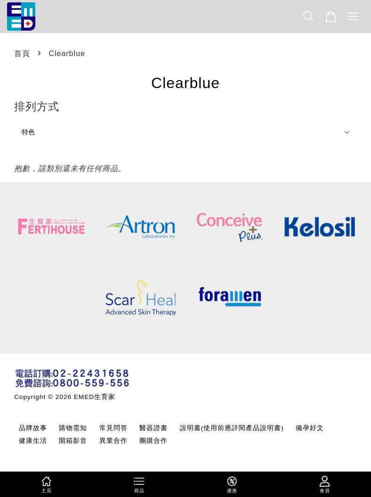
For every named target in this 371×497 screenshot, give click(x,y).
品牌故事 (33, 428)
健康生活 (33, 440)
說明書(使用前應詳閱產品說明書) (232, 428)
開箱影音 (73, 440)
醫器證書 (153, 428)
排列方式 (36, 106)
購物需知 (73, 428)
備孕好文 (310, 428)
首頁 (22, 53)
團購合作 (153, 440)
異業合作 (113, 440)
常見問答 (113, 428)
